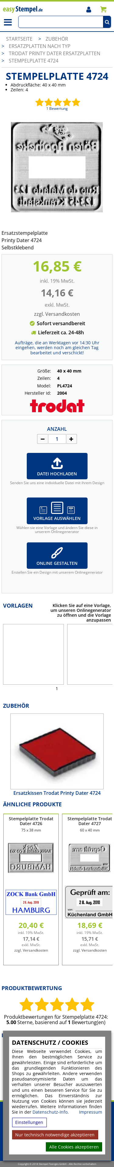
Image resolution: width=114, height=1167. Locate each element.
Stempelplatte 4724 (33, 60)
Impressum (90, 1112)
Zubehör (57, 38)
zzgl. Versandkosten (57, 314)
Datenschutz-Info (50, 1112)
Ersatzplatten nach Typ (40, 46)
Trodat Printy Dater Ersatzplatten (54, 53)
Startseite (19, 38)
